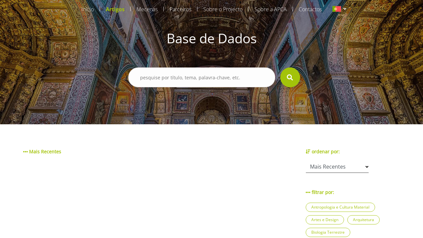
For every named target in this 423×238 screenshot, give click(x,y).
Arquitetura (363, 219)
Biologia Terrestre (328, 232)
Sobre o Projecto (223, 9)
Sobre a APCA (270, 9)
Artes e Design (324, 219)
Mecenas (147, 9)
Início (87, 9)
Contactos (310, 9)
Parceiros (180, 9)
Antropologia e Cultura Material (340, 207)
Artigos (115, 9)
